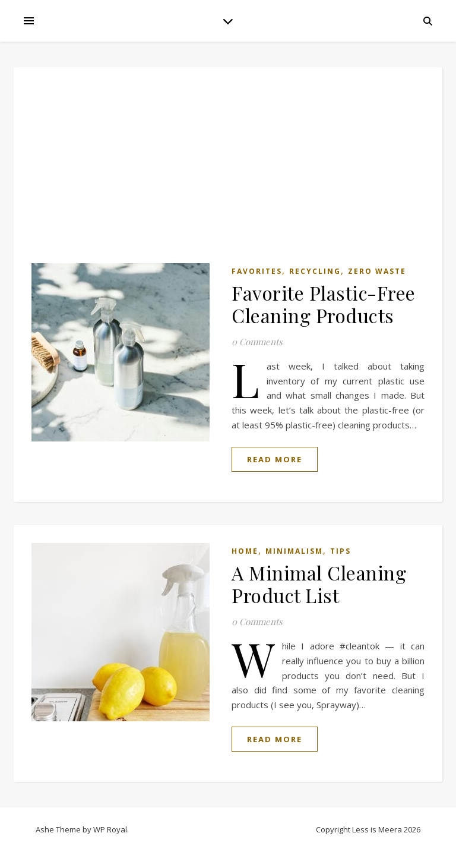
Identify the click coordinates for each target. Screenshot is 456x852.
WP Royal (110, 829)
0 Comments (257, 342)
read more (274, 459)
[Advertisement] (228, 174)
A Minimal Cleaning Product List (319, 584)
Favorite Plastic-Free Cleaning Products (324, 304)
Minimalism (294, 551)
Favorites (257, 271)
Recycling (315, 271)
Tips (340, 551)
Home (245, 551)
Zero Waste (377, 271)
